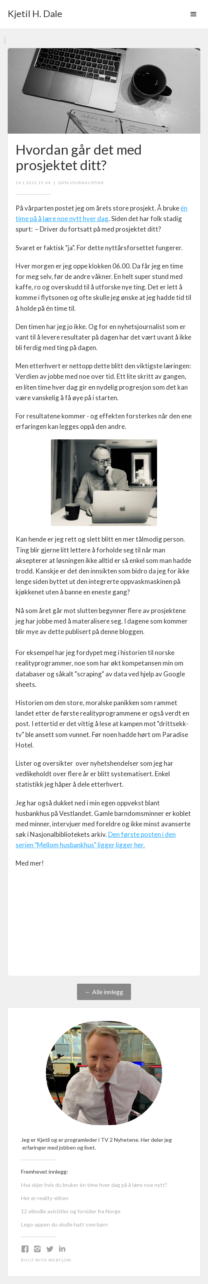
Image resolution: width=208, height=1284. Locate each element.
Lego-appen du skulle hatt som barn (64, 1224)
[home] (33, 11)
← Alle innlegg (104, 991)
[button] (193, 14)
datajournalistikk (81, 182)
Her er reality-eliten (44, 1198)
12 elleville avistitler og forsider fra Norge (71, 1211)
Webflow (59, 1260)
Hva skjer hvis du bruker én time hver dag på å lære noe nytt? (94, 1184)
